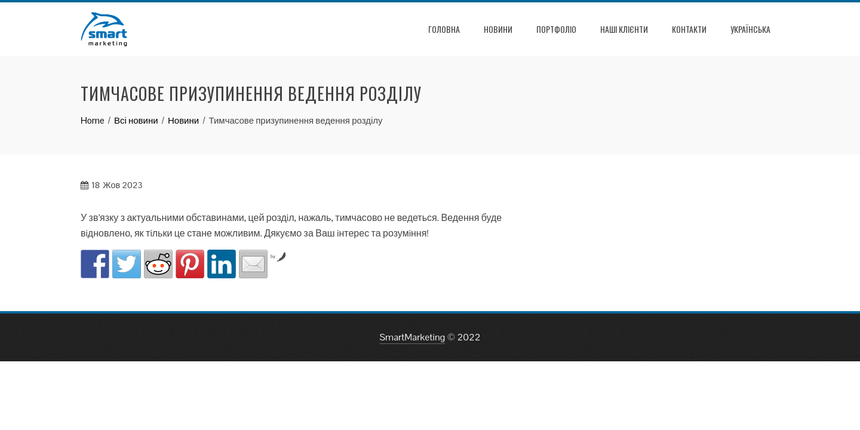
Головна (444, 29)
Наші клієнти (624, 29)
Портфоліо (556, 29)
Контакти (689, 29)
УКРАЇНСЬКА (750, 29)
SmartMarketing (413, 337)
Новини (498, 29)
